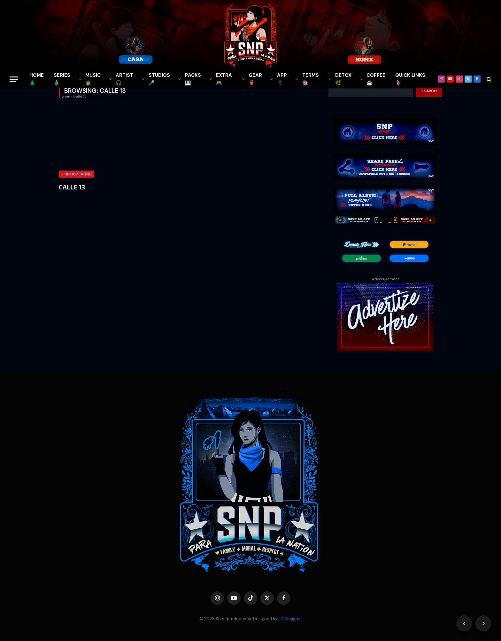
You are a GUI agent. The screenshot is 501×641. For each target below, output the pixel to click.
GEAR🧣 (255, 79)
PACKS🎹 (193, 79)
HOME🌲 (36, 79)
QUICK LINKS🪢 (410, 79)
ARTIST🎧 (124, 79)
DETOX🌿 (343, 79)
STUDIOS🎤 (159, 79)
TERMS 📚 (310, 79)
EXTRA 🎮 (224, 79)
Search (429, 90)
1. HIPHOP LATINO (76, 174)
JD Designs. (289, 618)
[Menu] (14, 79)
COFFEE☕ (375, 79)
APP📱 (282, 79)
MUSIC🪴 (93, 79)
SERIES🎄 (62, 79)
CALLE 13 (72, 187)
